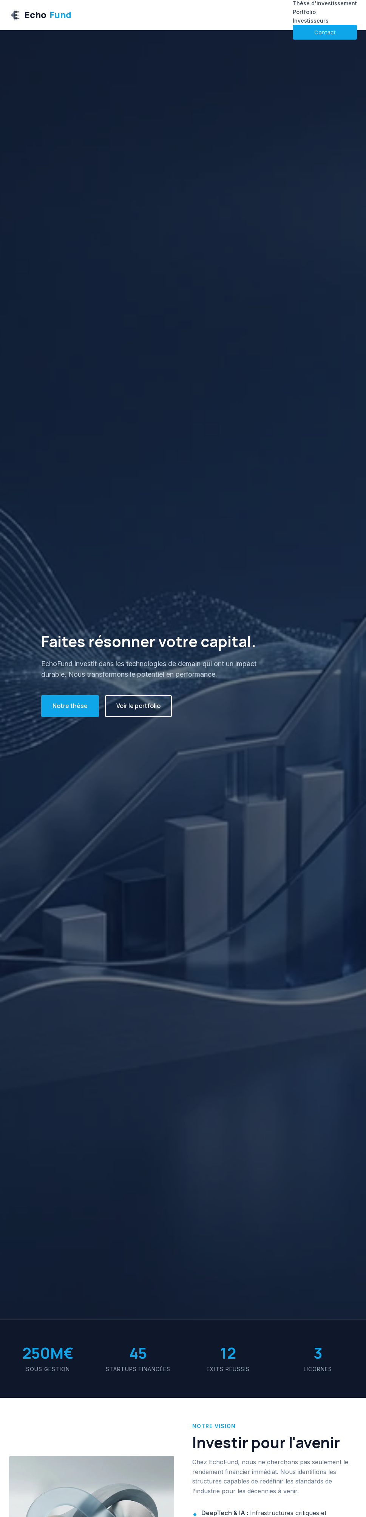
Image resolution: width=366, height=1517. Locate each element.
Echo (40, 15)
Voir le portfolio (138, 706)
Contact (325, 32)
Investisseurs (311, 20)
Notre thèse (70, 706)
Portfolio (304, 12)
